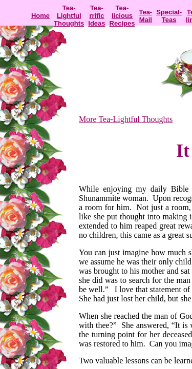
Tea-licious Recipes (122, 15)
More (88, 119)
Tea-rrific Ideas (96, 15)
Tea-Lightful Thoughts (69, 15)
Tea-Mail (145, 16)
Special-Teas (169, 16)
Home (40, 15)
